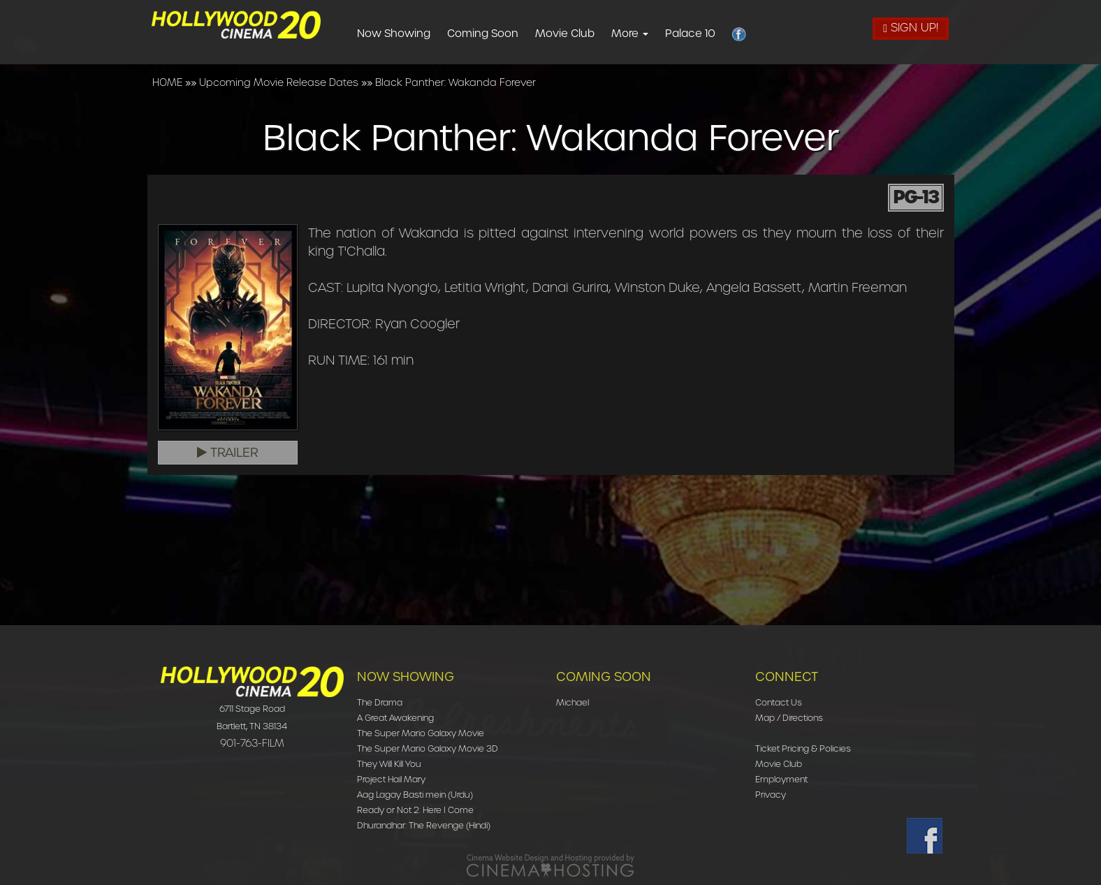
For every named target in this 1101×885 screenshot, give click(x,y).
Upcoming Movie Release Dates (278, 82)
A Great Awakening (395, 718)
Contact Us (778, 702)
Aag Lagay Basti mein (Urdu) (415, 794)
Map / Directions (789, 718)
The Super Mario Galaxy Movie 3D (427, 748)
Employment (781, 779)
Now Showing (416, 33)
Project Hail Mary (391, 779)
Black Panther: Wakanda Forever (455, 82)
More (652, 33)
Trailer (227, 453)
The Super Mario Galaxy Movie (420, 733)
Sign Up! (910, 28)
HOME (167, 82)
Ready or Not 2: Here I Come (415, 810)
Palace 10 (712, 33)
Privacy (770, 794)
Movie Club (587, 33)
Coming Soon (505, 33)
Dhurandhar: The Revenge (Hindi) (423, 825)
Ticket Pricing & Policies (803, 748)
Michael (572, 702)
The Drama (379, 702)
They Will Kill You (389, 764)
